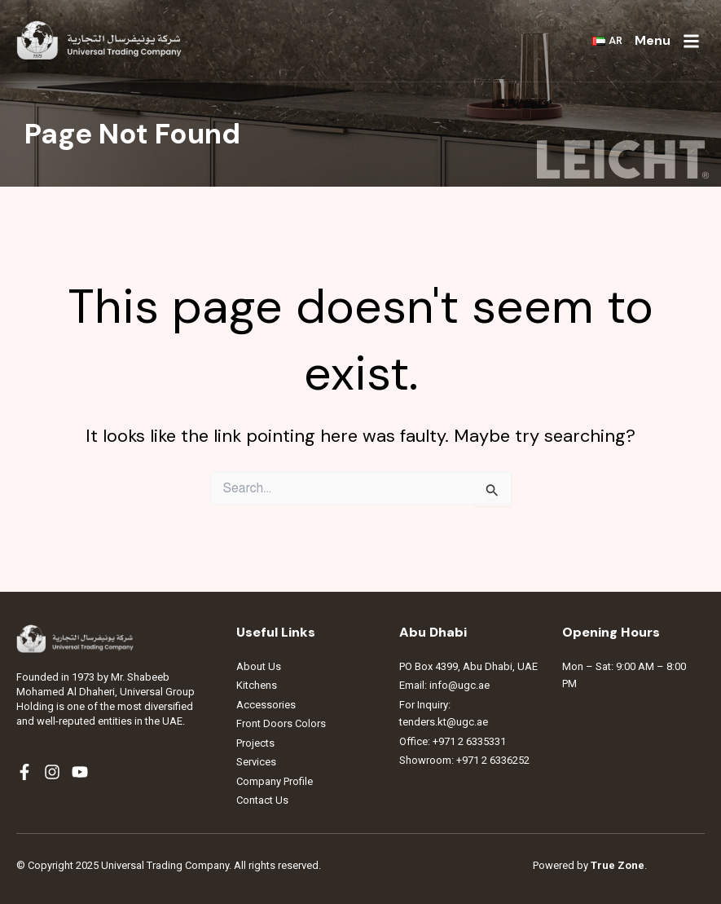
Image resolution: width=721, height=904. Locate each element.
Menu (652, 40)
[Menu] (691, 41)
